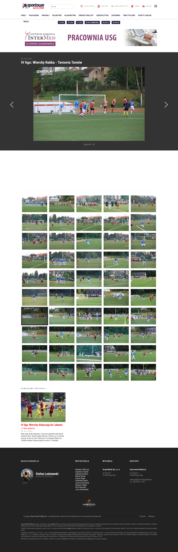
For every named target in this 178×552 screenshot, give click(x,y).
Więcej (26, 22)
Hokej (23, 15)
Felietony (102, 6)
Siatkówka (115, 15)
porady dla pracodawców (92, 516)
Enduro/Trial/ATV (86, 15)
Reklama (151, 516)
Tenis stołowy (129, 15)
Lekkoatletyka (102, 15)
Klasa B (116, 22)
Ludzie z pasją (87, 6)
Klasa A (106, 22)
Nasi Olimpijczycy (119, 6)
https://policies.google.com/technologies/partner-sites (74, 524)
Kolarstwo (57, 15)
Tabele (135, 6)
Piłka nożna (34, 15)
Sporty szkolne (144, 15)
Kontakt (142, 516)
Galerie (146, 6)
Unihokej (45, 15)
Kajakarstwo (70, 15)
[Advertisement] (24, 104)
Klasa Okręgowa (92, 22)
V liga (79, 22)
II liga (61, 22)
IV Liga (70, 22)
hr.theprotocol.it (76, 516)
